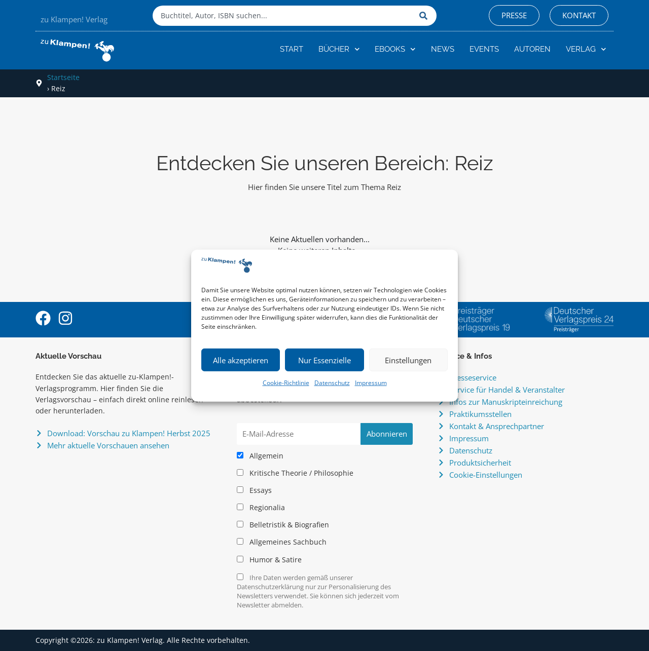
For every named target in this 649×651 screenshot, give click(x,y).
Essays (254, 490)
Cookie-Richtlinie (286, 382)
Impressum (371, 382)
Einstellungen (408, 360)
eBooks (395, 49)
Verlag (586, 49)
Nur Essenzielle (324, 360)
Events (484, 49)
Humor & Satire (269, 559)
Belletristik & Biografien (283, 524)
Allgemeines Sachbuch (282, 542)
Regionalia (261, 507)
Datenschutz (332, 382)
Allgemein (260, 456)
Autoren (532, 49)
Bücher (339, 49)
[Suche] (425, 16)
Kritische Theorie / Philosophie (295, 473)
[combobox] (283, 16)
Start (291, 49)
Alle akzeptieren (240, 360)
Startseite (63, 77)
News (442, 49)
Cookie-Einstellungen (485, 475)
